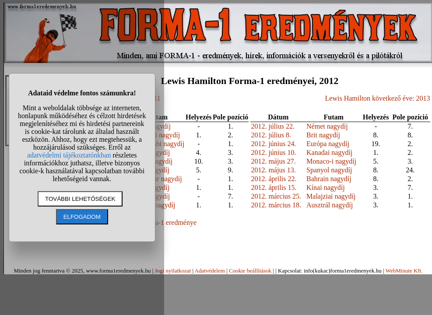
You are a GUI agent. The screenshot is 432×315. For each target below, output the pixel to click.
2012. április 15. (273, 187)
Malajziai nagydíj (330, 196)
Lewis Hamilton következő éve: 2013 (377, 98)
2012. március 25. (276, 196)
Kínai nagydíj (325, 187)
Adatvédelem (210, 270)
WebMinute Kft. (404, 270)
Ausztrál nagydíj (329, 205)
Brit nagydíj (323, 135)
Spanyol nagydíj (329, 170)
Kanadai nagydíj (329, 152)
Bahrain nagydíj (328, 178)
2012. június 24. (273, 143)
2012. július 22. (273, 126)
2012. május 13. (273, 170)
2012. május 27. (273, 161)
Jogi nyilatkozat (173, 270)
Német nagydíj (327, 126)
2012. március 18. (276, 205)
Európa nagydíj (327, 143)
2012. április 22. (273, 178)
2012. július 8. (271, 135)
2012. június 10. (273, 152)
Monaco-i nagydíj (331, 161)
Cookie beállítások (250, 270)
